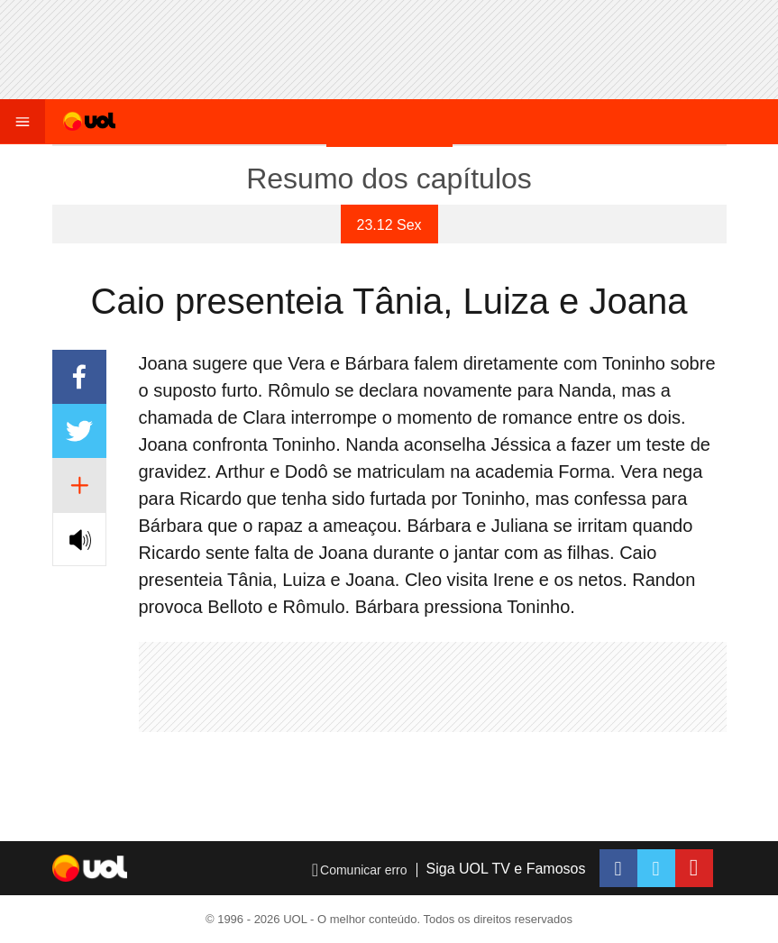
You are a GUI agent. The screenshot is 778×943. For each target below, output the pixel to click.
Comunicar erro (359, 870)
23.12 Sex (389, 225)
